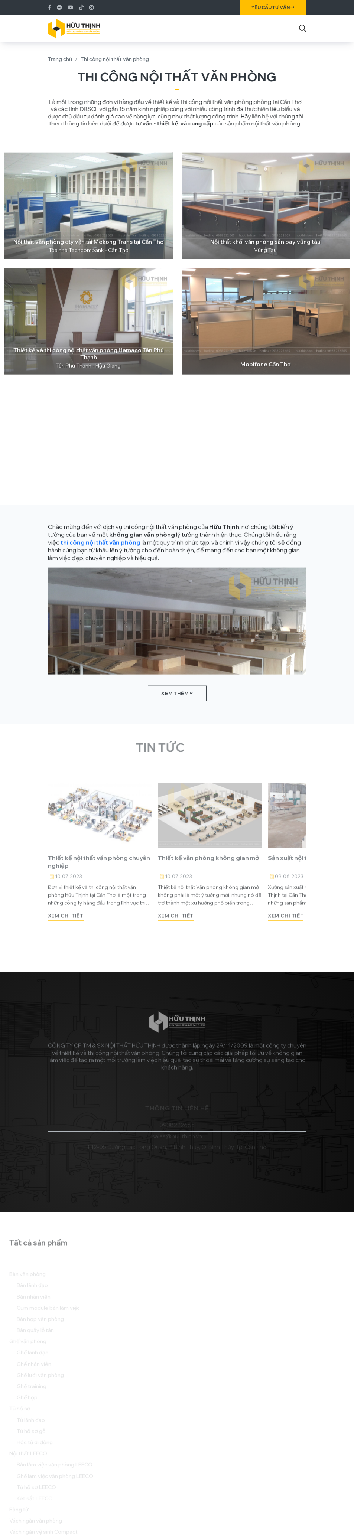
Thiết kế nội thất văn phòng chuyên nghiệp (99, 877)
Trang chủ (60, 59)
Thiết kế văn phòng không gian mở (208, 873)
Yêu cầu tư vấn (273, 7)
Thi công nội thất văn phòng (115, 59)
